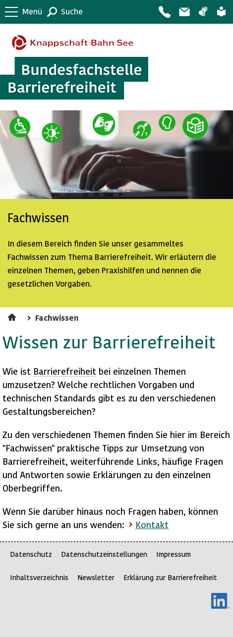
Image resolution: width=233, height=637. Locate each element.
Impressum (173, 554)
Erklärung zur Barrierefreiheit (170, 577)
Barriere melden (184, 12)
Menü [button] (32, 11)
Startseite (13, 315)
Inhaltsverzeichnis (39, 577)
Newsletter (96, 577)
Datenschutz (31, 554)
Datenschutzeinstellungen (104, 554)
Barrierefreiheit (64, 371)
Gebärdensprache (203, 12)
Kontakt (164, 12)
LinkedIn (221, 601)
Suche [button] (72, 11)
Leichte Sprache (221, 12)
